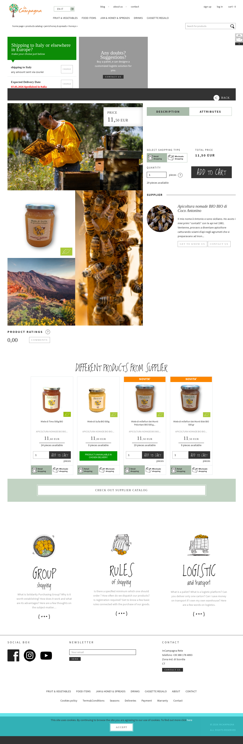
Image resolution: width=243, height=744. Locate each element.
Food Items (89, 18)
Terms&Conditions (93, 700)
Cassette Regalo (158, 18)
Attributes (210, 111)
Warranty (162, 700)
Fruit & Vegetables (65, 18)
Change (67, 69)
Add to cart (211, 172)
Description (168, 111)
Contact (135, 6)
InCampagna (25, 10)
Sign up (207, 6)
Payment (146, 700)
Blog (102, 6)
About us (118, 6)
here (189, 720)
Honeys (72, 26)
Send (75, 659)
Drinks (138, 18)
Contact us (113, 77)
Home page (18, 26)
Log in (220, 6)
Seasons (114, 700)
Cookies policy (68, 700)
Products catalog (34, 26)
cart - (232, 6)
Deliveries (130, 700)
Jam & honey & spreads (115, 18)
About (176, 691)
